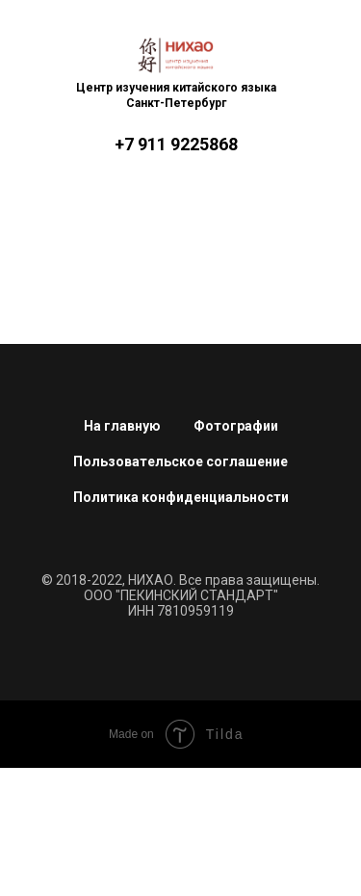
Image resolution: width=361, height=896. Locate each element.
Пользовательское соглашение (180, 461)
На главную (122, 426)
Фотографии (235, 426)
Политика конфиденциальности (181, 497)
